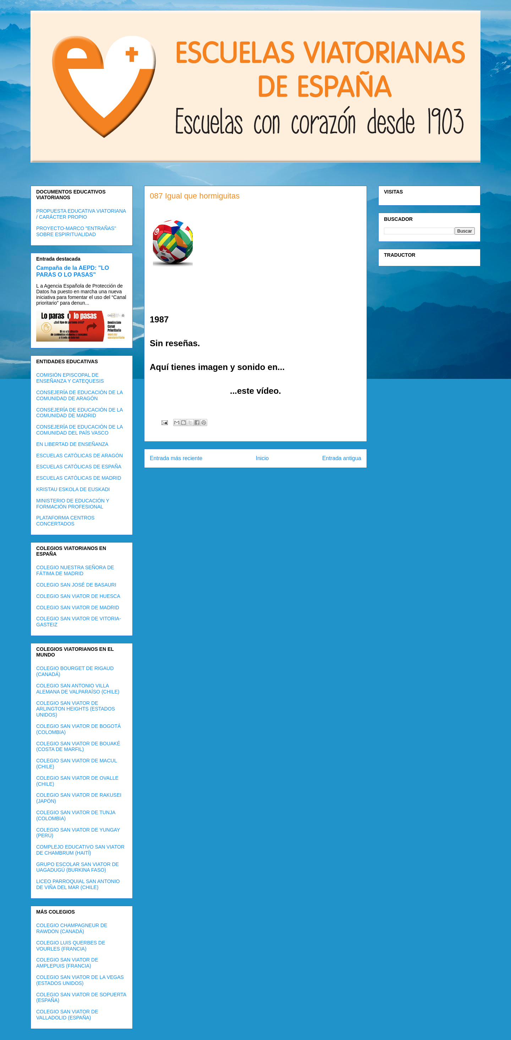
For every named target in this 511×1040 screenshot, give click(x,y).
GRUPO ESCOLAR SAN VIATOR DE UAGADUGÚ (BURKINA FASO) (77, 867)
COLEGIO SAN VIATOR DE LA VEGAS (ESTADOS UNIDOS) (80, 980)
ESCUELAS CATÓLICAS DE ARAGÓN (79, 455)
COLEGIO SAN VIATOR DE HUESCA (78, 596)
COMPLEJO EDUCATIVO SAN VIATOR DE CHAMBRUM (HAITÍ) (80, 850)
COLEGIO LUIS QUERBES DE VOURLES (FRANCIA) (70, 946)
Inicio (262, 458)
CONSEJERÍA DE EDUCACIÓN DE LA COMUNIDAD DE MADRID (79, 413)
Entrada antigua (341, 458)
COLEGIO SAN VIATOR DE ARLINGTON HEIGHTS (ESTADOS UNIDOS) (75, 709)
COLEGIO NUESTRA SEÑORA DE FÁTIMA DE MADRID (75, 570)
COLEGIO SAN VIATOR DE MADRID (77, 607)
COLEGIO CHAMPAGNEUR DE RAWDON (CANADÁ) (71, 928)
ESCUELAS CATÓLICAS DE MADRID (78, 478)
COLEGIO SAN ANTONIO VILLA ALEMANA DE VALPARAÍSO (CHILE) (77, 689)
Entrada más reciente (176, 458)
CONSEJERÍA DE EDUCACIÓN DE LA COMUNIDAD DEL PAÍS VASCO (79, 430)
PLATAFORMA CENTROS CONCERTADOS (65, 521)
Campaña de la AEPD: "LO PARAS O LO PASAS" (72, 271)
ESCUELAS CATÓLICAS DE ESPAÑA (78, 466)
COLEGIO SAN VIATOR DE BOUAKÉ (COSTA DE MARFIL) (78, 746)
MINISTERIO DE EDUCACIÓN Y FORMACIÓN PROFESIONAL (72, 504)
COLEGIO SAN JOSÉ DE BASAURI (76, 585)
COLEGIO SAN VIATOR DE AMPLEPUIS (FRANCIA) (67, 963)
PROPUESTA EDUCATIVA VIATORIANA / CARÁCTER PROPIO (81, 214)
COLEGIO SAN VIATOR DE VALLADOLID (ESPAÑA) (67, 1014)
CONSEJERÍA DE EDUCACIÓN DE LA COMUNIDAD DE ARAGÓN (79, 395)
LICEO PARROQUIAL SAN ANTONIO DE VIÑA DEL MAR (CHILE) (78, 884)
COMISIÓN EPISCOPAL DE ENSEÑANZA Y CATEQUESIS (70, 378)
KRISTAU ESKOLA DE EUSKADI (73, 489)
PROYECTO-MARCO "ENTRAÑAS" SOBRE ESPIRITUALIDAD (76, 231)
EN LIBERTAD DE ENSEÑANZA (72, 444)
